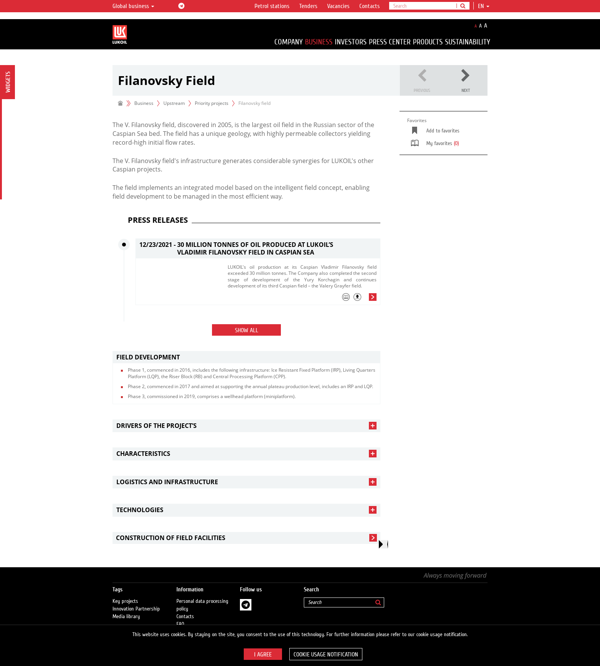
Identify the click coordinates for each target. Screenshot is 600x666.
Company (288, 42)
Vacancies (338, 6)
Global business (133, 6)
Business (319, 42)
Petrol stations (271, 6)
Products (428, 42)
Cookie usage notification (325, 654)
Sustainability (467, 42)
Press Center (390, 42)
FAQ (180, 617)
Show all (246, 330)
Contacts (369, 6)
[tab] (302, 299)
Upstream (174, 103)
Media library (126, 609)
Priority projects (211, 103)
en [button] (483, 6)
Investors (351, 42)
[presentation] (383, 544)
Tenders (308, 6)
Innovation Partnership (136, 601)
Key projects (125, 594)
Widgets (8, 82)
